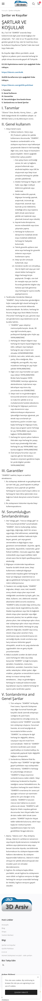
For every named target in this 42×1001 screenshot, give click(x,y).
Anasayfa (5, 10)
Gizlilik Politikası (8, 948)
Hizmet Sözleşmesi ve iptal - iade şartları (17, 955)
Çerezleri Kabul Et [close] (21, 992)
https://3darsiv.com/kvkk (12, 72)
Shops (4, 932)
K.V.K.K (4, 952)
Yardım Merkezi (7, 935)
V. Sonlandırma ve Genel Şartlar (15, 102)
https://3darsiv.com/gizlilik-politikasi (17, 85)
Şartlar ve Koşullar (8, 945)
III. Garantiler (7, 96)
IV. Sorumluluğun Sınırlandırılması (16, 99)
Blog (3, 928)
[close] (38, 977)
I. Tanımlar (6, 90)
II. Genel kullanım (9, 93)
